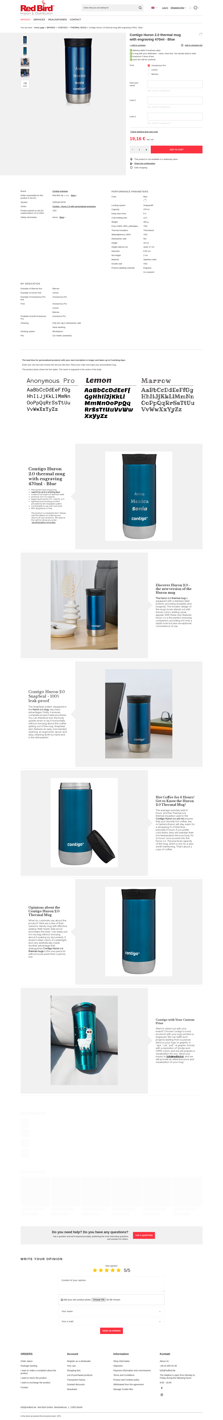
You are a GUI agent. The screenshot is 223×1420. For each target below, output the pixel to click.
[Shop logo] (37, 7)
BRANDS (25, 19)
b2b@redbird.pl (175, 1056)
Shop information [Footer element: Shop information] (121, 1361)
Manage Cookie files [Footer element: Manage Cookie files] (123, 1389)
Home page (39, 27)
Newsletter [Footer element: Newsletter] (72, 1389)
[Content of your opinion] (111, 1284)
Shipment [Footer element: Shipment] (118, 1366)
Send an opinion (111, 1331)
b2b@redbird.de (28, 1407)
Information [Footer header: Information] (121, 1354)
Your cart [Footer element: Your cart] (71, 1366)
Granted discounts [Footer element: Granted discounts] (76, 1384)
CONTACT (75, 19)
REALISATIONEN (57, 19)
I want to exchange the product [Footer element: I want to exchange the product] (35, 1382)
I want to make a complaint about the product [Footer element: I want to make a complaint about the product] (38, 1372)
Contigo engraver (60, 191)
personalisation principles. (44, 522)
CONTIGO (62, 27)
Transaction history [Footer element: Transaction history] (76, 1380)
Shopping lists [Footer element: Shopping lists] (73, 1370)
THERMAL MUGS (78, 27)
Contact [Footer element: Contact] (24, 1387)
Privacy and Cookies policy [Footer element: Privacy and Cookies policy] (126, 1380)
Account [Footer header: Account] (72, 1354)
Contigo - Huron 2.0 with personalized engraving (74, 206)
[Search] (140, 7)
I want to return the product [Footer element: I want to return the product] (34, 1378)
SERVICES (39, 19)
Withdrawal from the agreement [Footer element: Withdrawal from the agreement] (128, 1384)
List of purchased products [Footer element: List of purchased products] (79, 1375)
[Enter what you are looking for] (112, 7)
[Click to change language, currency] (154, 8)
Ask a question (144, 1235)
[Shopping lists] (178, 8)
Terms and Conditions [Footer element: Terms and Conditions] (123, 1375)
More (73, 195)
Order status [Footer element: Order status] (27, 1361)
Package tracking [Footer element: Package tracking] (29, 1366)
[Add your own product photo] (112, 1299)
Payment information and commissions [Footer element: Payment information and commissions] (132, 1370)
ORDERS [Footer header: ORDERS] (27, 1354)
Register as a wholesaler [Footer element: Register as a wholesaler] (79, 1361)
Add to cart (176, 149)
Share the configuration (144, 163)
